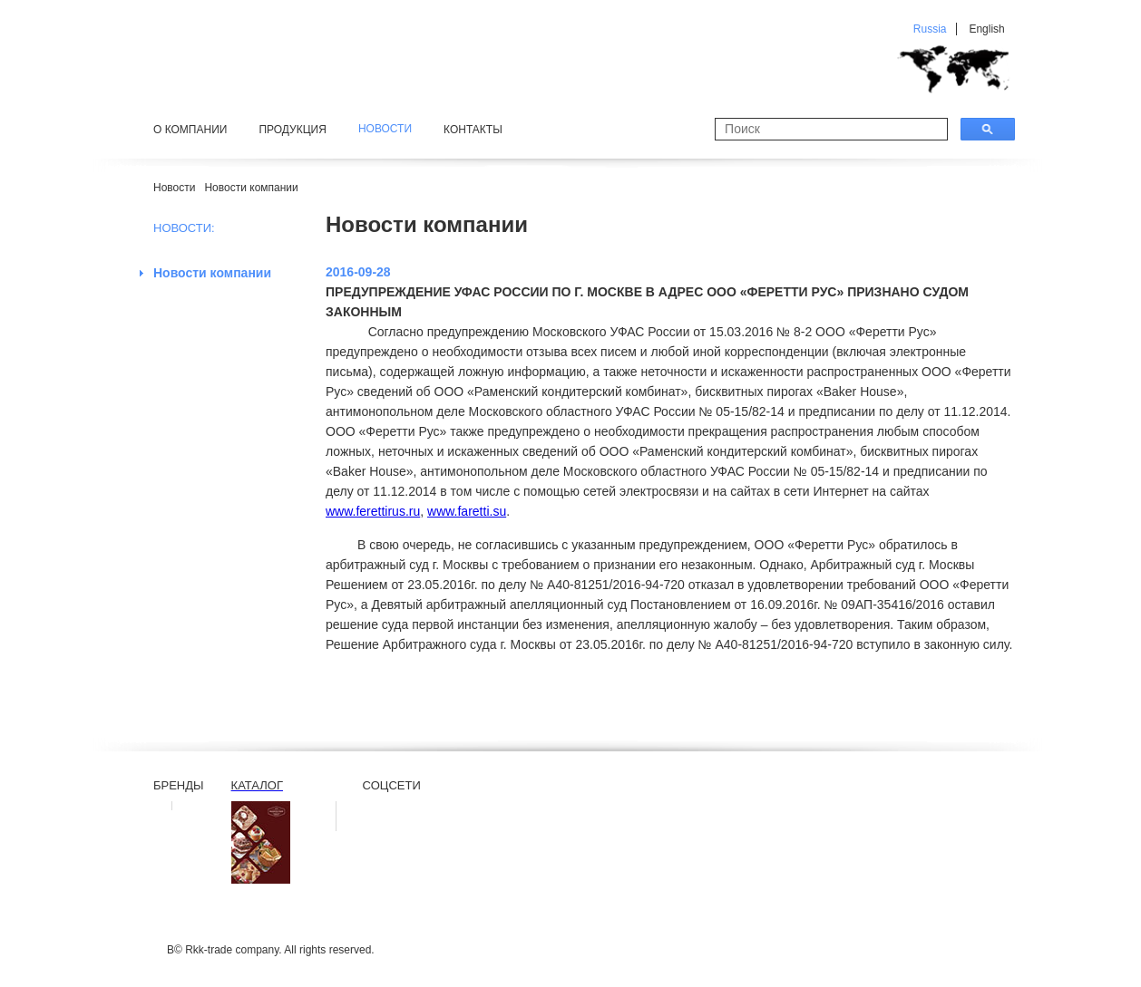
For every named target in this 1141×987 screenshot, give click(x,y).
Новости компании (250, 187)
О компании (190, 129)
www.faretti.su (466, 511)
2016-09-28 (358, 272)
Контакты (473, 129)
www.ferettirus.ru (373, 511)
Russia (930, 29)
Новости (174, 187)
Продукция (292, 129)
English (986, 29)
